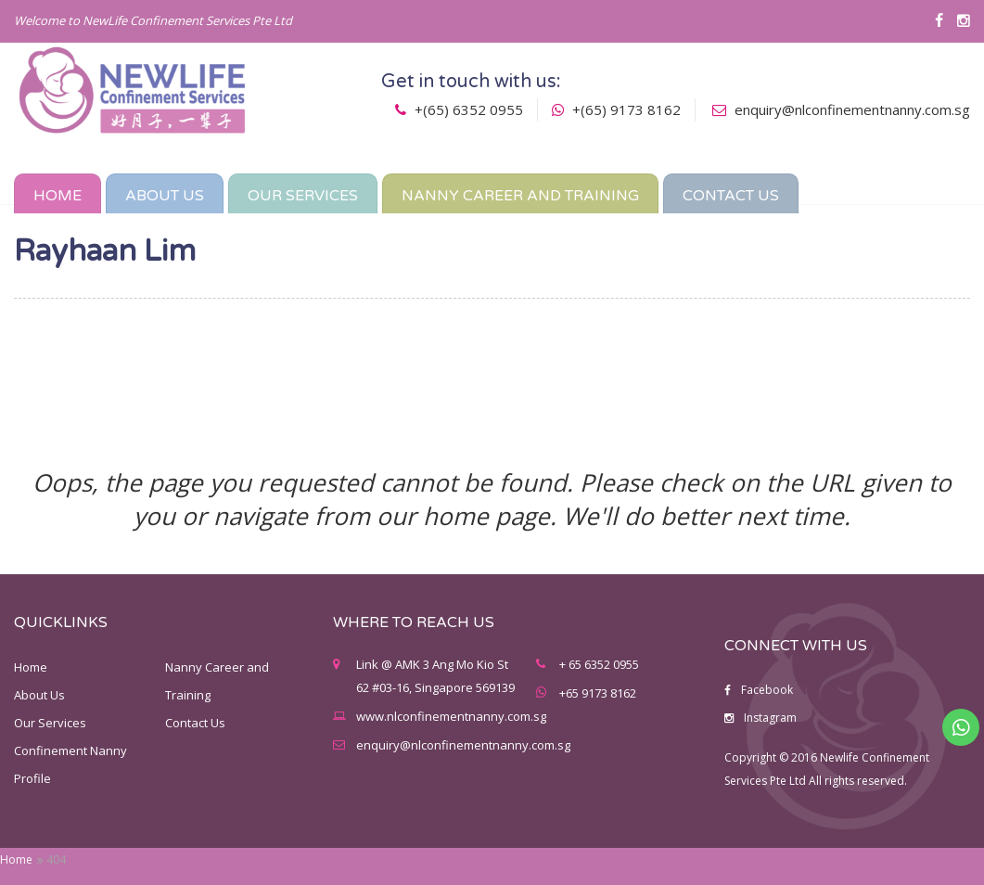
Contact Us (195, 722)
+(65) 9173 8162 (616, 109)
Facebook (758, 690)
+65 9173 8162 (597, 693)
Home (16, 859)
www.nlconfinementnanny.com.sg (451, 716)
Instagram (760, 717)
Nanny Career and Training (217, 681)
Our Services (50, 722)
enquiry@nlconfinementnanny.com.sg (852, 109)
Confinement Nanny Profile (70, 764)
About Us (39, 694)
